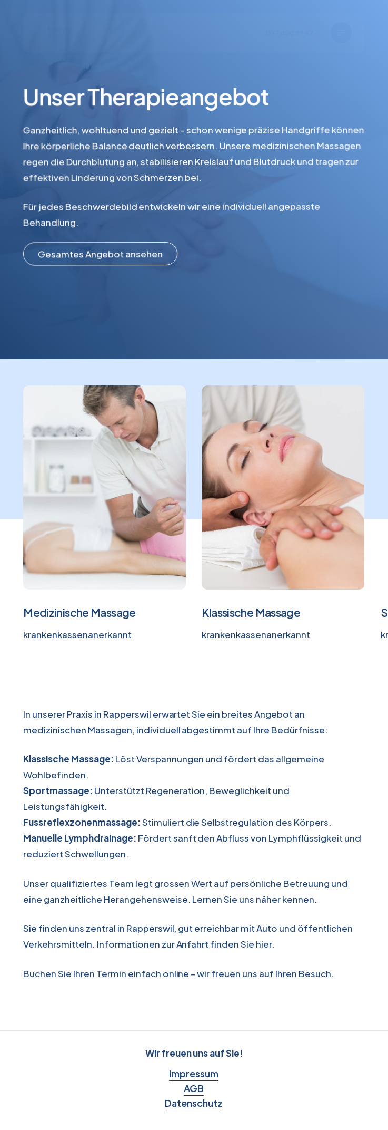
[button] (341, 32)
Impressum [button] (193, 1073)
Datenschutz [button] (194, 1103)
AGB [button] (194, 1088)
